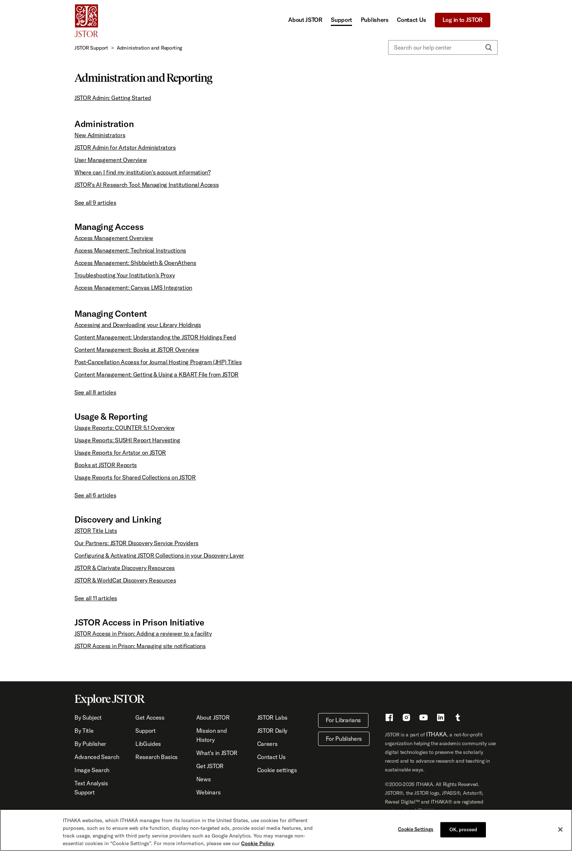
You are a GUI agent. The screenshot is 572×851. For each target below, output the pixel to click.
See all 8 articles (95, 392)
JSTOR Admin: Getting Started (112, 97)
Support (341, 19)
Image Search (91, 770)
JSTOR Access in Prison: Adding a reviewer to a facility (143, 633)
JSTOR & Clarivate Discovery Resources (124, 567)
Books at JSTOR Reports (105, 465)
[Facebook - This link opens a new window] (389, 718)
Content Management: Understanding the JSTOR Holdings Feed (155, 337)
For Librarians (343, 720)
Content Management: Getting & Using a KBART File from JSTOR (156, 374)
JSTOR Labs (272, 717)
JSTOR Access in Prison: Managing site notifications (140, 646)
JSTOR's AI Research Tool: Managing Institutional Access (146, 184)
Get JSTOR (210, 766)
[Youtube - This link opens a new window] (423, 718)
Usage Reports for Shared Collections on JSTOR (135, 477)
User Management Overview (110, 159)
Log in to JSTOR (462, 19)
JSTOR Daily (272, 730)
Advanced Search (96, 756)
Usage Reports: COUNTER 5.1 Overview (124, 427)
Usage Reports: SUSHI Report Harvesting (127, 440)
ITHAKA (436, 734)
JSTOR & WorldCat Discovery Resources (125, 580)
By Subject (88, 717)
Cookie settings (277, 770)
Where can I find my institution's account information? (142, 172)
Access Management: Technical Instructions (130, 250)
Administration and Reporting (149, 48)
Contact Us (411, 19)
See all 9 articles (95, 202)
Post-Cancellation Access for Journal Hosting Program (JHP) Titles (157, 362)
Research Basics (156, 756)
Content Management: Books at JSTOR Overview (136, 349)
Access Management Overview (113, 238)
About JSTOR (305, 19)
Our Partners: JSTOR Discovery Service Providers (136, 543)
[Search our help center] (443, 47)
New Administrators (99, 135)
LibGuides (148, 743)
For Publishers (344, 738)
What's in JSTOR (216, 752)
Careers (267, 743)
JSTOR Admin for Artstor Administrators (125, 147)
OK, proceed (463, 829)
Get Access (150, 717)
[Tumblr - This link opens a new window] (457, 718)
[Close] (560, 829)
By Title (83, 730)
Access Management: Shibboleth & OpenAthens (135, 262)
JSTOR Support (91, 48)
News (203, 779)
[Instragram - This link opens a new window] (406, 718)
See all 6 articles (95, 495)
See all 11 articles (95, 598)
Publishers (375, 19)
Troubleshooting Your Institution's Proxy (124, 275)
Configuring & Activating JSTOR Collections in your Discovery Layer (159, 555)
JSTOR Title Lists (95, 530)
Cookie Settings (415, 829)
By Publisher (90, 743)
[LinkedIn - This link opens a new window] (440, 718)
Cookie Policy (257, 843)
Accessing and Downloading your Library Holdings (137, 324)
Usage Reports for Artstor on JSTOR (120, 452)
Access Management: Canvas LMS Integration (133, 287)
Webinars (208, 792)
